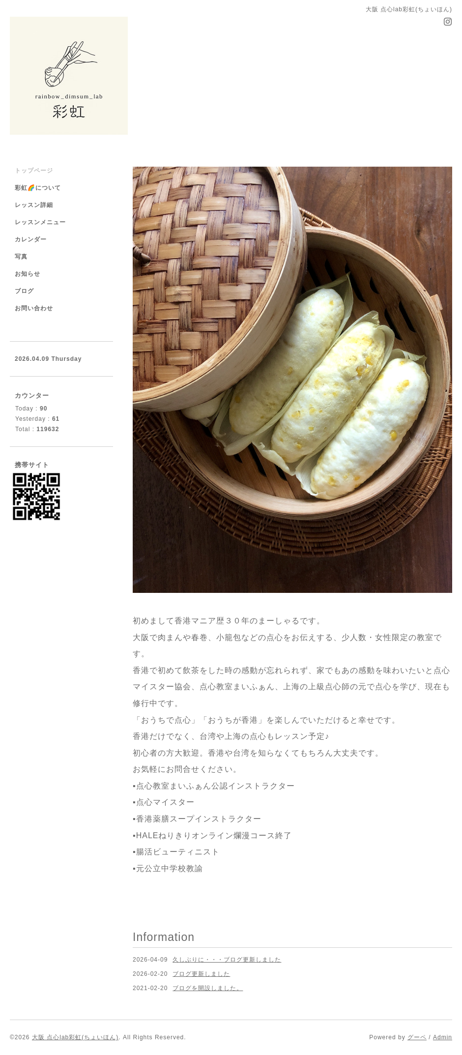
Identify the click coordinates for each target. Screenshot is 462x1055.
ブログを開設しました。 (208, 988)
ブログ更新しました (201, 973)
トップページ (34, 170)
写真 (21, 256)
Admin (442, 1037)
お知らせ (27, 273)
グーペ (417, 1037)
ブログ (24, 291)
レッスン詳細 (34, 205)
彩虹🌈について (38, 187)
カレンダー (31, 239)
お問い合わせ (34, 308)
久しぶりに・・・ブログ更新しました (227, 959)
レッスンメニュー (40, 222)
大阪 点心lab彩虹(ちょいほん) (75, 1037)
